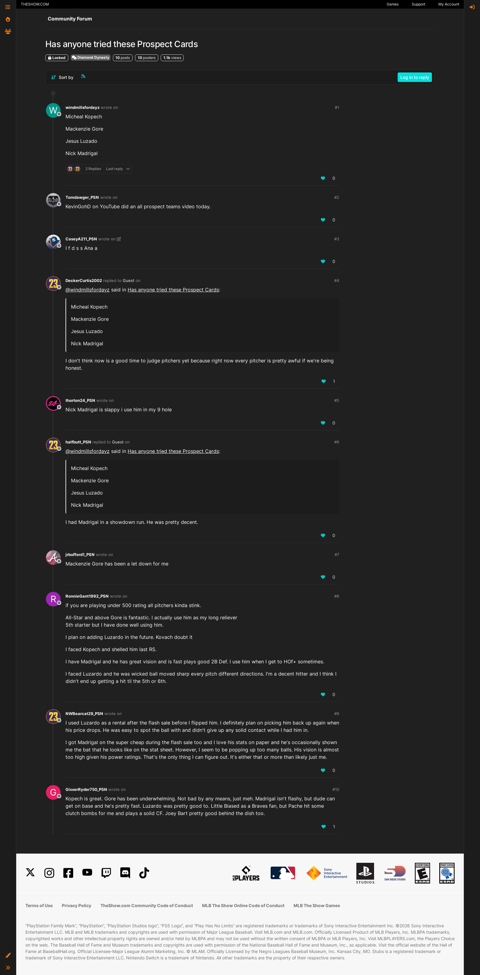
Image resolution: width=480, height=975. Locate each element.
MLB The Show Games (317, 905)
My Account (448, 4)
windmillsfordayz (82, 107)
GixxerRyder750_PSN (86, 789)
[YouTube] (87, 873)
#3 (336, 238)
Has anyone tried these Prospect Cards (173, 290)
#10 (335, 789)
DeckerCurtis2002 (84, 280)
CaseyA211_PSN (81, 238)
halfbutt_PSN (78, 441)
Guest (128, 280)
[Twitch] (106, 873)
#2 (336, 197)
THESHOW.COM (35, 4)
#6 (336, 441)
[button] (7, 955)
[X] (30, 873)
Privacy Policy (76, 905)
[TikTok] (144, 873)
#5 (336, 400)
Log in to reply (414, 77)
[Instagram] (49, 873)
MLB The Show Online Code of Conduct (243, 905)
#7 (337, 554)
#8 (336, 596)
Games (393, 4)
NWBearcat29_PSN (84, 713)
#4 (336, 280)
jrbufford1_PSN (80, 554)
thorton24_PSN (80, 400)
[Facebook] (68, 873)
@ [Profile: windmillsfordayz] (88, 290)
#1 (337, 107)
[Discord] (125, 873)
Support (418, 4)
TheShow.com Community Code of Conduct (146, 905)
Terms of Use (39, 905)
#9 (336, 713)
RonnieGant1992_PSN (87, 596)
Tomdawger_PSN (82, 197)
